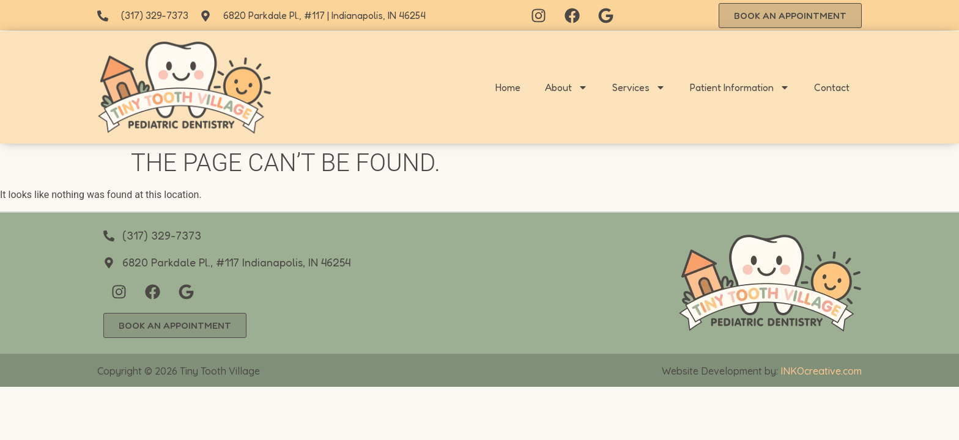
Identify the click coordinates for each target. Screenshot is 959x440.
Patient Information (740, 87)
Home (507, 87)
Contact (832, 87)
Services (638, 87)
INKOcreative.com (821, 371)
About (566, 87)
